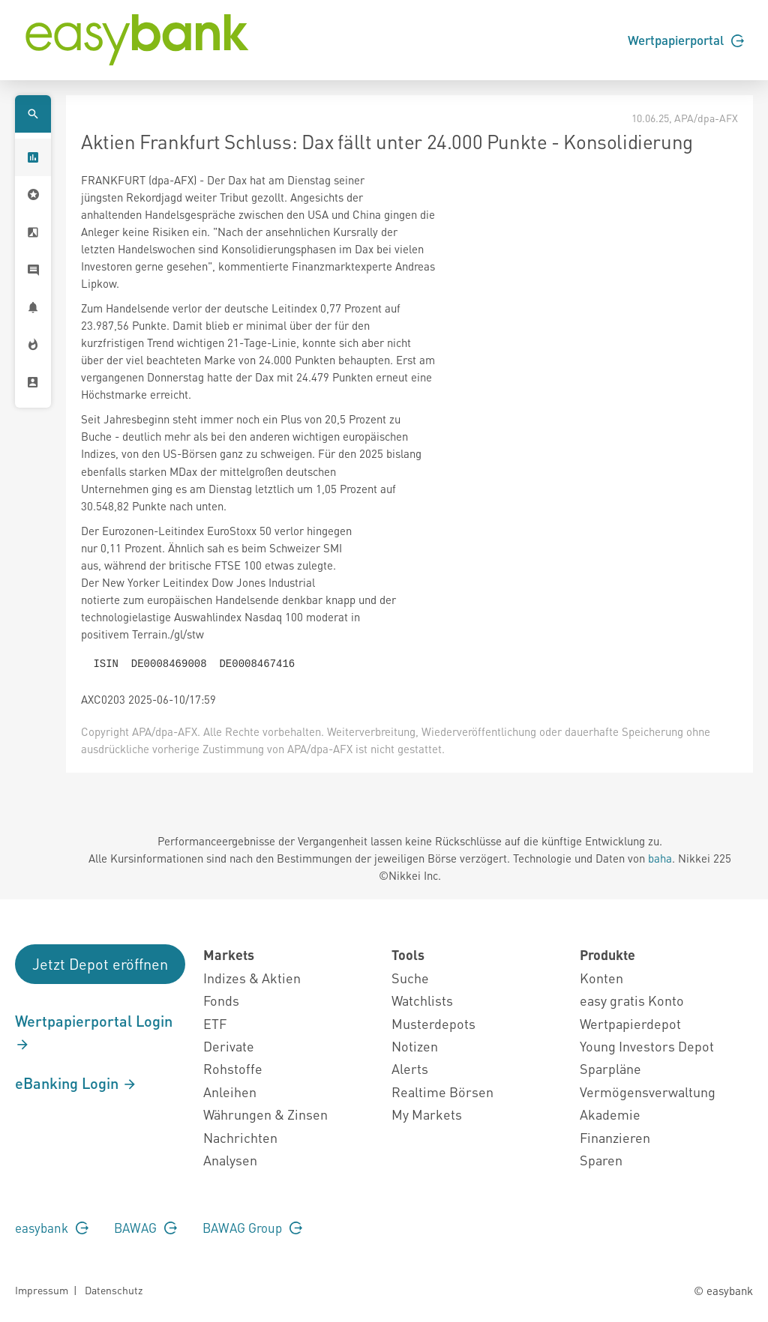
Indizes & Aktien (252, 977)
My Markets (427, 1114)
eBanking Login (76, 1083)
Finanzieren (615, 1137)
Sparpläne (610, 1068)
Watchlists (422, 1000)
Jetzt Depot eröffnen (100, 964)
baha (660, 858)
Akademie (610, 1114)
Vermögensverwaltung (648, 1091)
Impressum (41, 1290)
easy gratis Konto (632, 1000)
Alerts (410, 1068)
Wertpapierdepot (630, 1023)
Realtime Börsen (443, 1091)
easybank (51, 1227)
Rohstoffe (232, 1068)
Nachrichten (240, 1137)
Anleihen (229, 1091)
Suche (410, 977)
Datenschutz (113, 1290)
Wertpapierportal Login (93, 1032)
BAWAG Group (252, 1227)
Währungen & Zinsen (265, 1114)
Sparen (601, 1159)
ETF (214, 1023)
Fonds (221, 1000)
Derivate (228, 1045)
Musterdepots (434, 1023)
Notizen (415, 1045)
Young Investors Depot (647, 1045)
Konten (601, 977)
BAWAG (145, 1227)
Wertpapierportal (686, 39)
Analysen (230, 1159)
